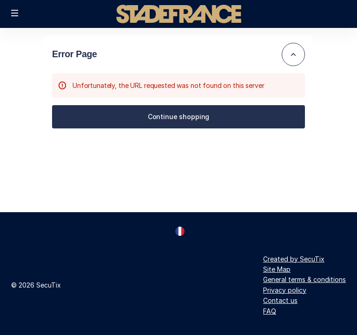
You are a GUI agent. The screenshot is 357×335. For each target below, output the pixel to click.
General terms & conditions (304, 279)
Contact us (280, 300)
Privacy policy (284, 290)
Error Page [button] (74, 54)
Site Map (277, 269)
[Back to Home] (178, 14)
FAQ (269, 311)
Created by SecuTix (293, 259)
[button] (15, 13)
